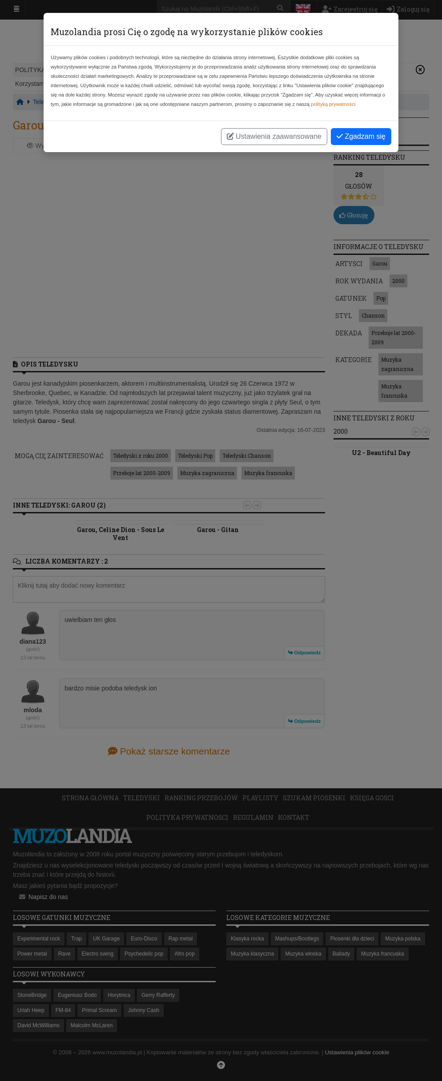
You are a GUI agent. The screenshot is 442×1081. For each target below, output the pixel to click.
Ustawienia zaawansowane (274, 136)
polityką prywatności (333, 104)
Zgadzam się (361, 136)
